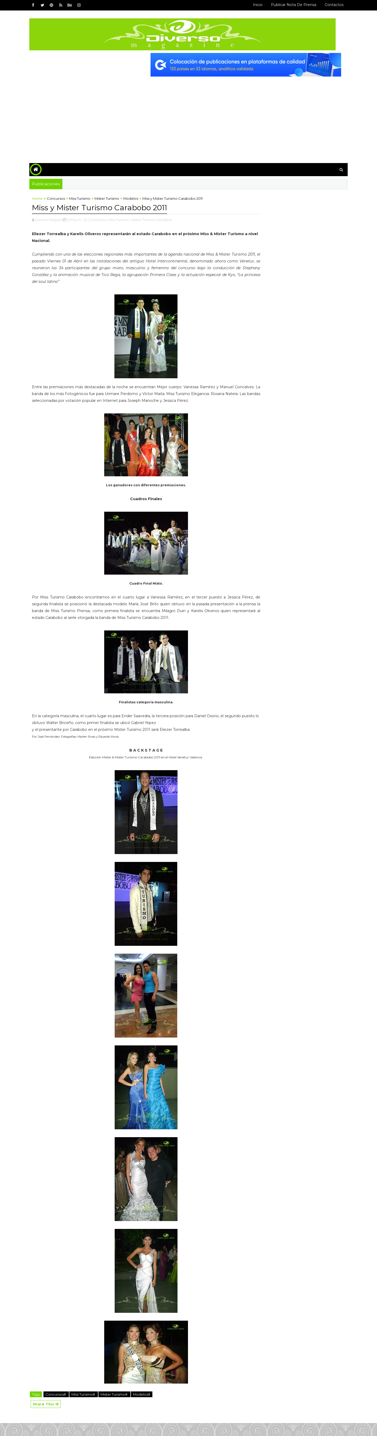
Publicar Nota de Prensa (287, 4)
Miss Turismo (85, 198)
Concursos (62, 198)
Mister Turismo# (120, 1407)
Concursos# (62, 1407)
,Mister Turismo (149, 218)
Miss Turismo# (89, 1407)
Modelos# (147, 1407)
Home (43, 198)
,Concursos (103, 218)
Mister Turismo (113, 198)
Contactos (328, 4)
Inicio (252, 4)
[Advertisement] (188, 113)
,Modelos (170, 218)
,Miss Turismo (124, 218)
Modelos (136, 198)
